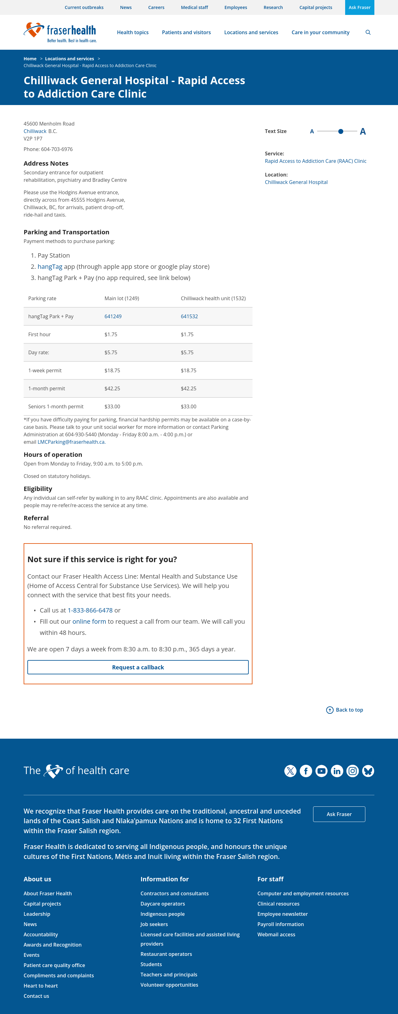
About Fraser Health (48, 893)
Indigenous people (163, 914)
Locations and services (251, 32)
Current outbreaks (84, 7)
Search (368, 32)
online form (89, 621)
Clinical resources (278, 903)
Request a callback (138, 667)
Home (30, 59)
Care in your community (320, 32)
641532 (189, 316)
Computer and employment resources (303, 893)
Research (273, 7)
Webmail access (276, 934)
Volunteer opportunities (169, 984)
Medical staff (194, 7)
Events (31, 955)
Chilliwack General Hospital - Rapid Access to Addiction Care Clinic (90, 65)
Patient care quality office (54, 965)
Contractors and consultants (175, 893)
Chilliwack (35, 131)
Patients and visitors (186, 32)
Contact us (36, 996)
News (126, 7)
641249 (113, 316)
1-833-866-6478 (90, 610)
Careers (156, 7)
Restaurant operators (166, 954)
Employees (235, 7)
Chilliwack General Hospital (296, 182)
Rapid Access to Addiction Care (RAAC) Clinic (316, 161)
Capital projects (315, 7)
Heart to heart (41, 985)
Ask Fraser (360, 7)
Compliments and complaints (59, 975)
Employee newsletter (282, 914)
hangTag (50, 266)
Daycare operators (163, 903)
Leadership (37, 914)
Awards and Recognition (53, 944)
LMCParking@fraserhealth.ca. (72, 441)
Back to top (349, 709)
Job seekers (154, 924)
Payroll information (280, 924)
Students (151, 964)
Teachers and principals (169, 974)
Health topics (133, 32)
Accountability (41, 934)
